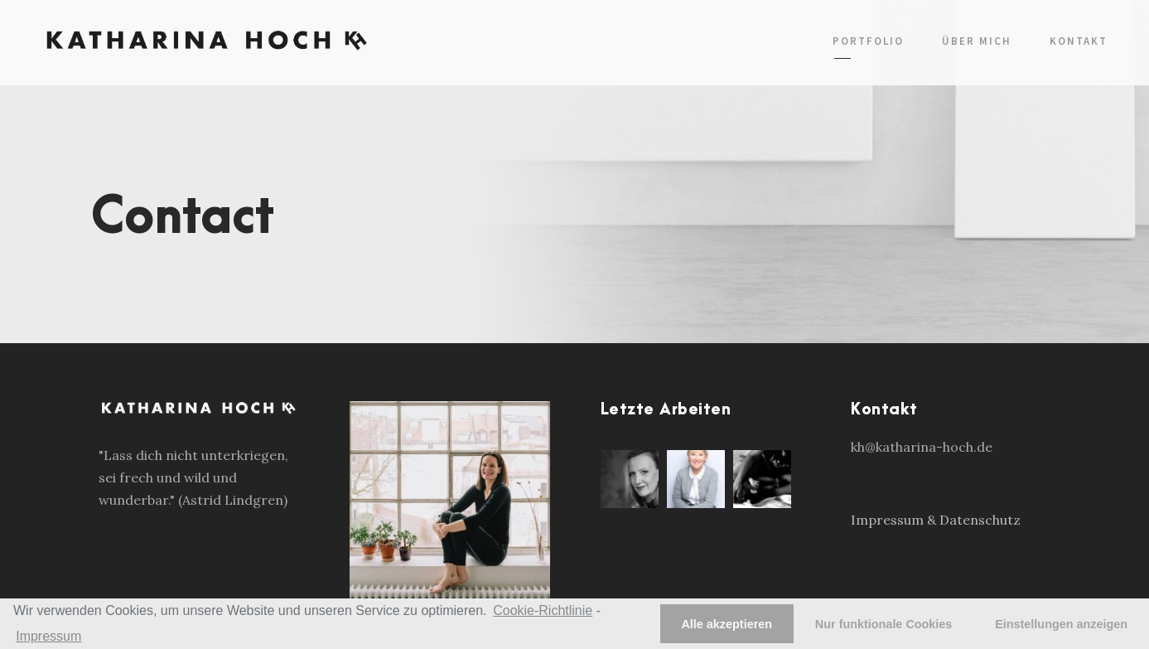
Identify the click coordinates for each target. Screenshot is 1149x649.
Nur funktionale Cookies (884, 624)
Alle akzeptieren (726, 624)
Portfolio (868, 41)
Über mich (976, 41)
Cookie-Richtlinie (542, 610)
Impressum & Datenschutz (936, 519)
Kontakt (1079, 41)
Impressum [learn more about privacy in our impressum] (48, 636)
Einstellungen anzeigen (1061, 624)
